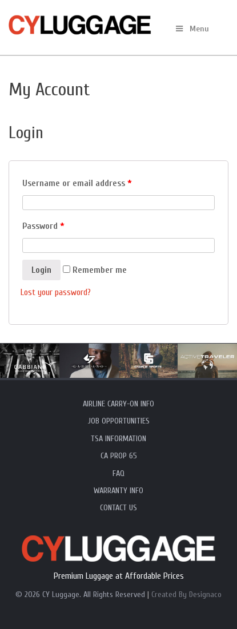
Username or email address (77, 183)
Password (43, 226)
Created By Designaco (186, 594)
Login (41, 270)
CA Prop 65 (119, 456)
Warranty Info (118, 490)
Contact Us (118, 508)
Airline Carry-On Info (118, 404)
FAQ (118, 473)
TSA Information (118, 438)
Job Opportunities (119, 421)
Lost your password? (56, 292)
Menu (191, 29)
